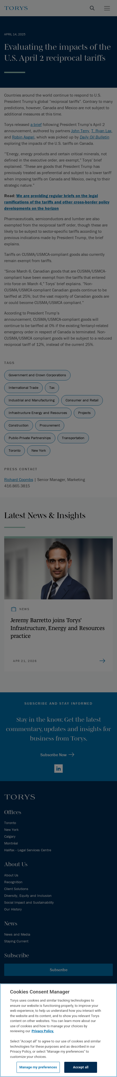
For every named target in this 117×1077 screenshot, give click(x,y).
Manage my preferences (38, 1067)
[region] (58, 1030)
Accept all (80, 1067)
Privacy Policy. (42, 1031)
